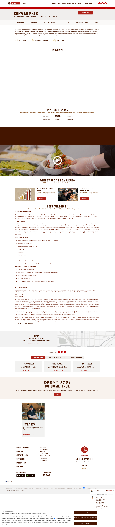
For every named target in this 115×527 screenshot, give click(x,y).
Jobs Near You (76, 388)
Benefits (80, 3)
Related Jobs (38, 388)
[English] (106, 8)
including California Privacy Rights (25, 522)
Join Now (84, 497)
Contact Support (23, 479)
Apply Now (85, 44)
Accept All (85, 512)
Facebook (49, 509)
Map (96, 53)
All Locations (44, 489)
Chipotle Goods (22, 487)
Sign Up (58, 425)
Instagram (44, 509)
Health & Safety (45, 485)
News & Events (45, 480)
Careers (25, 3)
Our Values (44, 478)
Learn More (84, 499)
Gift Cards (20, 491)
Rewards (34, 53)
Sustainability (44, 491)
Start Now (29, 455)
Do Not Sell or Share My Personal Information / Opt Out (85, 518)
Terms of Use (64, 522)
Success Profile (50, 53)
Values (54, 3)
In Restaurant (62, 3)
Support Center (71, 3)
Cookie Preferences (85, 523)
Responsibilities (82, 53)
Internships (88, 3)
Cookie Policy (60, 520)
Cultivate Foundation (46, 487)
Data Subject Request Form (39, 513)
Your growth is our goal (45, 220)
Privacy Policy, (13, 522)
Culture (66, 53)
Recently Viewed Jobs (57, 388)
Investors (43, 483)
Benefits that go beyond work (87, 220)
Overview (20, 53)
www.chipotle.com (34, 339)
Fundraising (21, 495)
